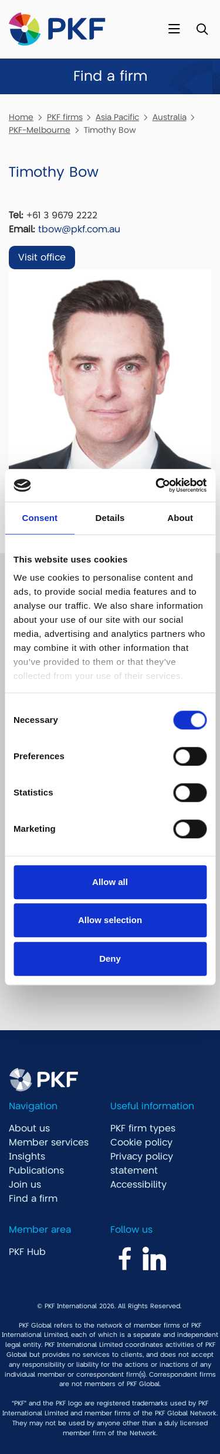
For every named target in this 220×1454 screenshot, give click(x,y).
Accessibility (138, 1185)
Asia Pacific (117, 117)
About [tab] (180, 518)
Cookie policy (141, 1142)
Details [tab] (110, 518)
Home (21, 117)
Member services (49, 1142)
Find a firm (33, 1199)
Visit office (42, 257)
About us (29, 1128)
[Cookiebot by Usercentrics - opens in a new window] (157, 485)
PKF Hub (27, 1252)
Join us (25, 1185)
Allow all (110, 882)
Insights (27, 1156)
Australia (170, 117)
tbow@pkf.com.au (79, 229)
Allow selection (110, 920)
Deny (110, 958)
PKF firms (65, 117)
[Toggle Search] (202, 29)
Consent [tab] (39, 518)
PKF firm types (142, 1128)
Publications (36, 1171)
